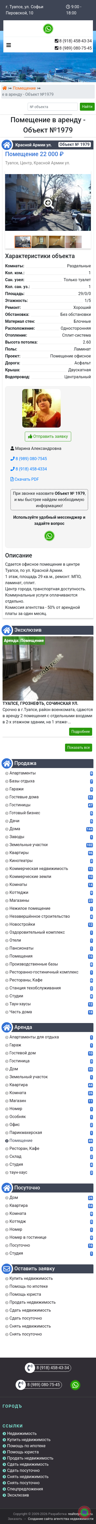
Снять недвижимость (28, 1476)
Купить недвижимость (28, 1439)
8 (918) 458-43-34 (75, 41)
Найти (87, 107)
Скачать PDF (24, 479)
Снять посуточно (23, 1482)
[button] (48, 200)
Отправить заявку (48, 436)
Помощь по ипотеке (26, 1445)
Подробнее (80, 732)
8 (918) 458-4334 (28, 469)
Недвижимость (22, 1433)
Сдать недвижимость (28, 1464)
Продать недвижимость (30, 1458)
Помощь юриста (23, 1452)
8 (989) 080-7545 (28, 458)
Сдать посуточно (23, 1470)
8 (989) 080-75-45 (75, 48)
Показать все (78, 747)
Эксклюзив (18, 1495)
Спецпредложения (25, 1489)
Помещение (24, 88)
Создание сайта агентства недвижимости (60, 1519)
